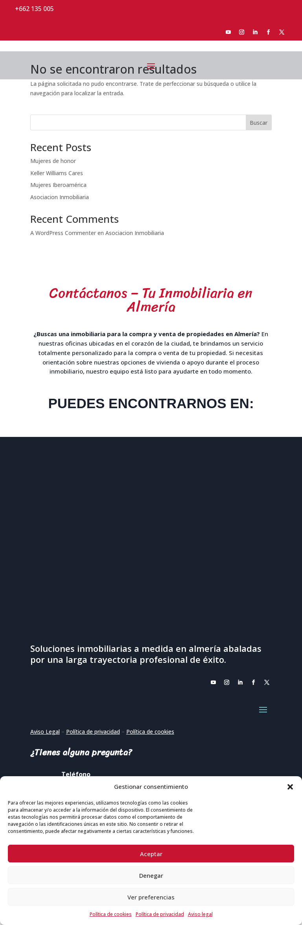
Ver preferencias (151, 897)
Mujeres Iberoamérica (58, 185)
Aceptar (151, 854)
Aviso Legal (45, 731)
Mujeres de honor (53, 161)
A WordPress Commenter (63, 233)
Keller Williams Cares (56, 173)
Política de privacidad (160, 914)
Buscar (258, 122)
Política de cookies (111, 914)
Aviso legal (200, 914)
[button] (290, 787)
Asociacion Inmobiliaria (59, 197)
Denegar (151, 875)
